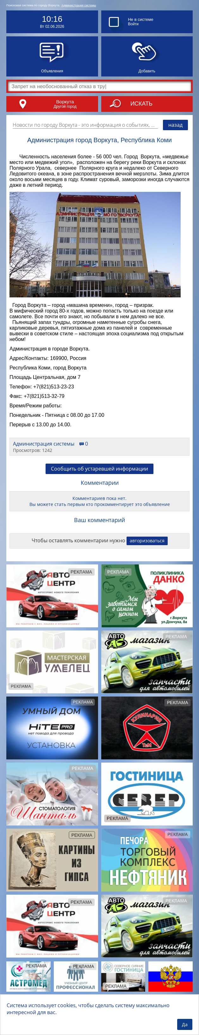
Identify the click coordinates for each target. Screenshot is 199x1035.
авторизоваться (147, 541)
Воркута (65, 101)
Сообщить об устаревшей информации (99, 468)
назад (175, 124)
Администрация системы (79, 5)
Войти (133, 24)
